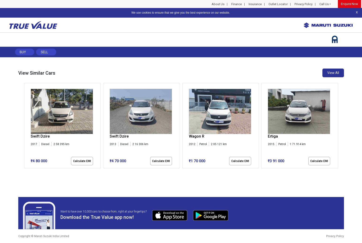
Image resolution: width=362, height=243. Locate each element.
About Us (218, 4)
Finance (236, 4)
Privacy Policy (304, 4)
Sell (44, 52)
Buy (23, 52)
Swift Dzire (40, 136)
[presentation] (26, 126)
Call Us (324, 4)
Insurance (255, 4)
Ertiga (273, 136)
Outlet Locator (278, 4)
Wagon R (196, 136)
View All (333, 73)
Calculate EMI (82, 161)
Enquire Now (349, 4)
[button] (25, 172)
